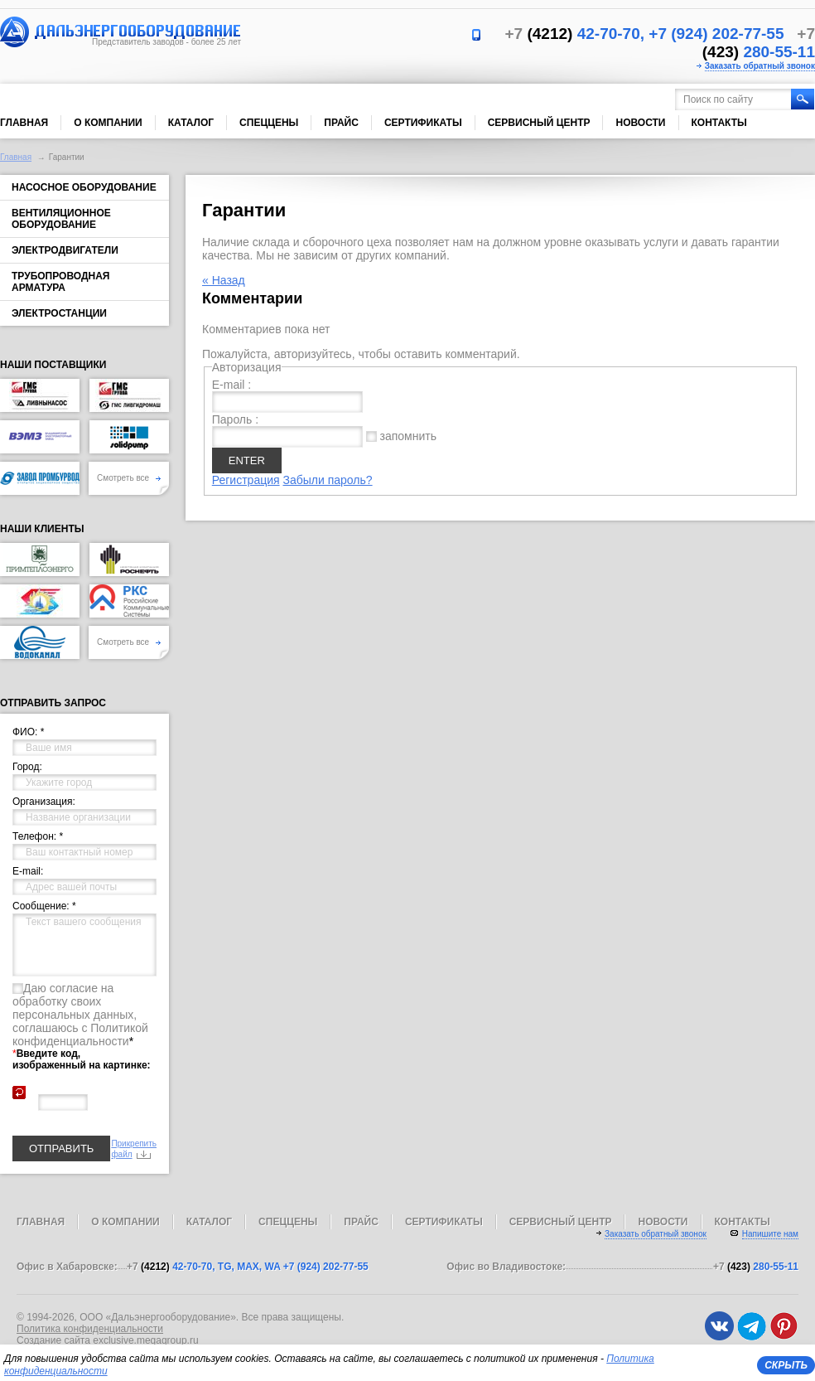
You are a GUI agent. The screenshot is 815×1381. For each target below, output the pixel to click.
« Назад (223, 280)
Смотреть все (129, 477)
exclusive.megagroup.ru (145, 1340)
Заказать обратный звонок (760, 65)
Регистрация (246, 480)
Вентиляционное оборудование (61, 218)
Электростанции (59, 313)
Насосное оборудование (84, 187)
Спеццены (268, 122)
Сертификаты (423, 122)
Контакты (719, 122)
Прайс (341, 122)
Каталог (191, 122)
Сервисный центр (539, 122)
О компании (108, 122)
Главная (24, 122)
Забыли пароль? (327, 480)
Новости (640, 122)
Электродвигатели (65, 250)
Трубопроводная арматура (60, 281)
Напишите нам (770, 1233)
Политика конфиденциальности (90, 1329)
